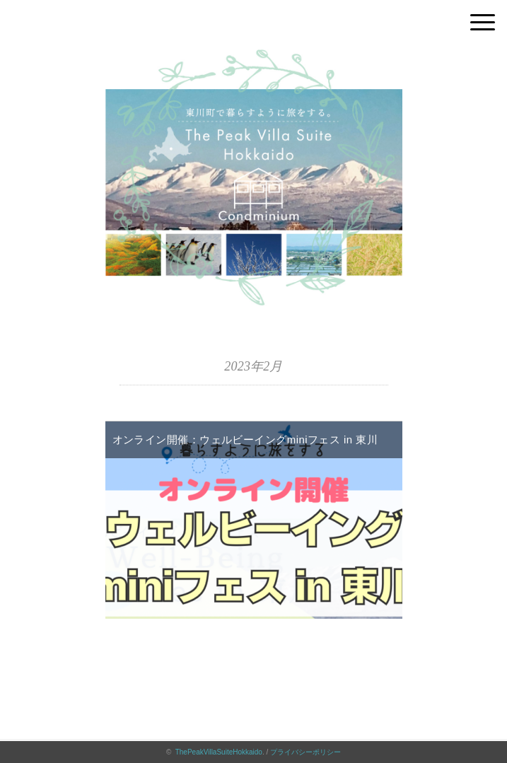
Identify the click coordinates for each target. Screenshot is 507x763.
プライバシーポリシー (305, 752)
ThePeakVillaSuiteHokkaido (218, 752)
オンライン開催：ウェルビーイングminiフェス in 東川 (245, 439)
